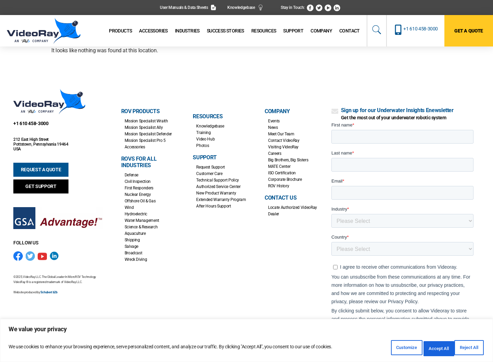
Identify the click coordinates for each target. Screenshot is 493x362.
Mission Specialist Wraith (146, 121)
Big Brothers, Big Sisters (288, 160)
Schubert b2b (49, 292)
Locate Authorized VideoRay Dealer (292, 210)
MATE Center (279, 166)
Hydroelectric (136, 214)
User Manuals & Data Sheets (188, 7)
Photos (202, 145)
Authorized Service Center (218, 186)
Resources (208, 116)
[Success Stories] (225, 31)
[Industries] (187, 31)
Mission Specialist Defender (148, 134)
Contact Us (280, 198)
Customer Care (209, 173)
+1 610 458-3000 (420, 28)
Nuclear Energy (138, 194)
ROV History (278, 186)
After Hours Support (213, 206)
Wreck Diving (136, 259)
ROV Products (140, 111)
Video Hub (205, 139)
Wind (129, 207)
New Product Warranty (216, 193)
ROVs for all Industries (139, 162)
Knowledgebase (245, 7)
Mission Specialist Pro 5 (145, 140)
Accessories (135, 147)
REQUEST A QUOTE (41, 169)
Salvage (131, 246)
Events (274, 121)
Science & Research (141, 227)
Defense (131, 175)
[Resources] (264, 31)
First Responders (139, 188)
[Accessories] (153, 31)
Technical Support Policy (217, 180)
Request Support (210, 167)
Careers (274, 153)
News (273, 127)
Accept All (464, 348)
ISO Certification (282, 173)
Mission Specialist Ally (144, 127)
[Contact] (350, 31)
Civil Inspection (138, 181)
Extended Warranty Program (221, 199)
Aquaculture (135, 233)
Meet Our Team (281, 134)
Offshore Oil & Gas (140, 201)
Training (203, 132)
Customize (375, 348)
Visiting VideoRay (283, 147)
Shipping (132, 240)
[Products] (120, 31)
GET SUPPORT (40, 186)
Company (277, 111)
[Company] (321, 31)
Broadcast (133, 253)
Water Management (142, 220)
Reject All (419, 348)
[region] (246, 342)
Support (204, 157)
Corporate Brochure (285, 179)
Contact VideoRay (283, 140)
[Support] (293, 31)
